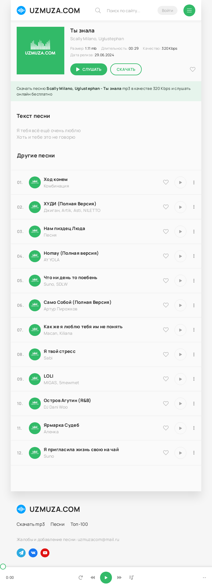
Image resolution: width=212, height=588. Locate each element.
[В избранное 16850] (166, 354)
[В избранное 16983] (166, 255)
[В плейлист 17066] (193, 452)
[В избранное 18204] (166, 305)
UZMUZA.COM (48, 10)
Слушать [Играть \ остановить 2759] (91, 69)
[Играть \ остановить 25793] (180, 281)
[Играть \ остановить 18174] (180, 231)
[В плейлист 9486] (193, 330)
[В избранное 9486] (166, 329)
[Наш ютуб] (44, 552)
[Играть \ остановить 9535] (180, 182)
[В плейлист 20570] (193, 379)
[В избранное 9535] (166, 182)
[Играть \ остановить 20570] (180, 379)
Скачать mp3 (31, 524)
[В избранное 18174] (166, 231)
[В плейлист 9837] (193, 207)
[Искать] (98, 10)
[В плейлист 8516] (193, 403)
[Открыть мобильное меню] (189, 10)
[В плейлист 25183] (193, 428)
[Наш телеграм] (21, 552)
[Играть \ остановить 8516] (180, 403)
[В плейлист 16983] (193, 256)
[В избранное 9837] (166, 206)
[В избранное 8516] (166, 403)
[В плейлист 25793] (193, 280)
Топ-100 (79, 524)
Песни (58, 524)
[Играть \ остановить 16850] (180, 354)
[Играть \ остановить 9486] (180, 330)
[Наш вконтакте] (33, 552)
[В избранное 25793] (166, 280)
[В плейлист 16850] (193, 354)
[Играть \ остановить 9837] (180, 207)
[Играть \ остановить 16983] (180, 256)
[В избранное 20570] (166, 378)
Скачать (126, 69)
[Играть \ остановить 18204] (180, 305)
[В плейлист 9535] (193, 182)
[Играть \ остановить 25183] (180, 428)
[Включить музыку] (106, 578)
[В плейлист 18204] (193, 305)
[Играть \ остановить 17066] (180, 453)
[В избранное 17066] (166, 452)
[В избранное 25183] (166, 427)
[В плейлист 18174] (193, 231)
